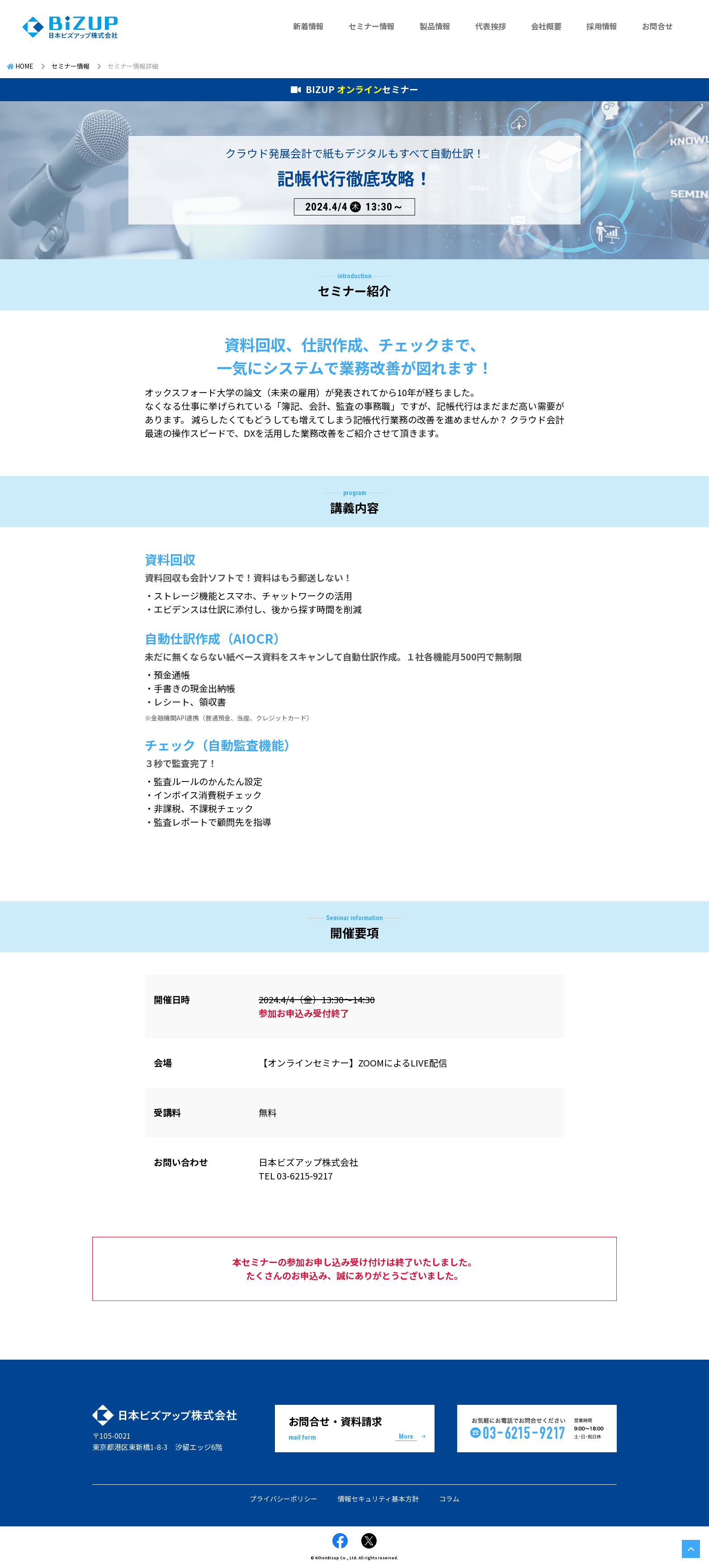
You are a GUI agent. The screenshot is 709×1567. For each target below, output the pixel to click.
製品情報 (435, 26)
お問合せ (657, 26)
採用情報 (601, 26)
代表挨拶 (490, 26)
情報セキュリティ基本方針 (378, 1498)
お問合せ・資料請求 (354, 1427)
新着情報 (308, 26)
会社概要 (546, 26)
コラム (449, 1498)
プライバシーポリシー (283, 1498)
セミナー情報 (372, 26)
